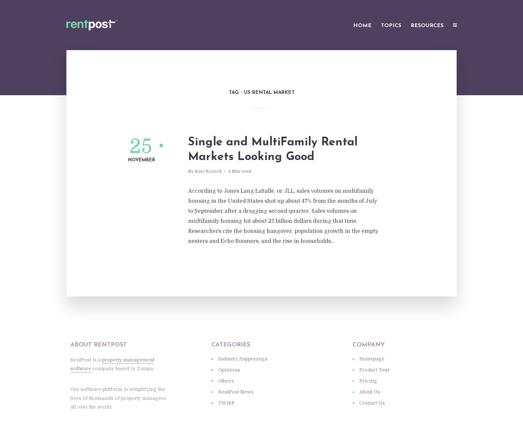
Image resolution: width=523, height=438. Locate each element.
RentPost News (235, 392)
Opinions (229, 370)
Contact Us (372, 403)
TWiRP (226, 403)
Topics (391, 25)
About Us (369, 392)
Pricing (368, 381)
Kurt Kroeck (208, 171)
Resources (427, 25)
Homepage (371, 358)
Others (226, 381)
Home (362, 25)
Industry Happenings (243, 358)
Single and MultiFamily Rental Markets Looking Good (273, 150)
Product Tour (374, 370)
